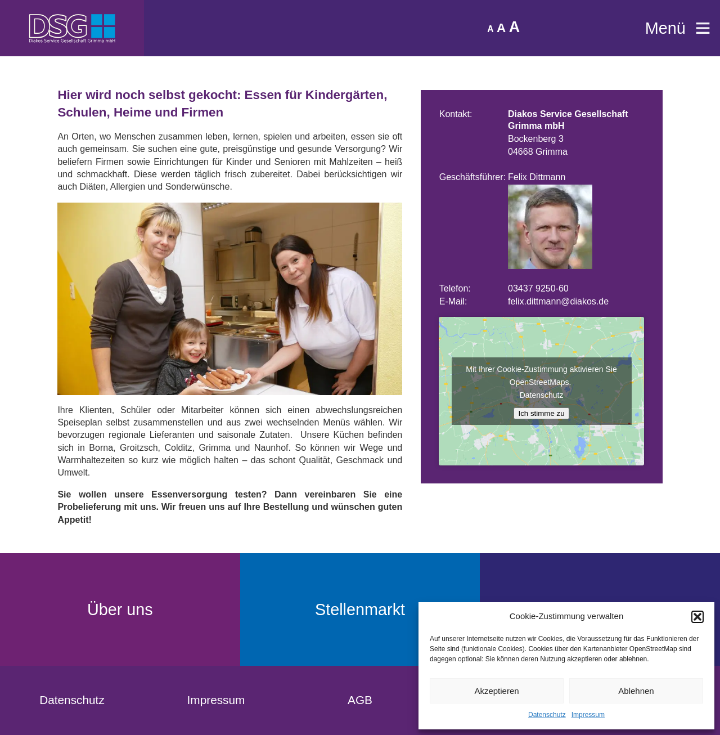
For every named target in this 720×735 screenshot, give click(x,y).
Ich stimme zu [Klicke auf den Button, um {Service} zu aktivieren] (541, 413)
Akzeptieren (496, 691)
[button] (697, 616)
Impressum (588, 715)
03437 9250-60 (538, 288)
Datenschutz (547, 715)
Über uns (120, 609)
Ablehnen (636, 691)
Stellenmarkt (360, 609)
